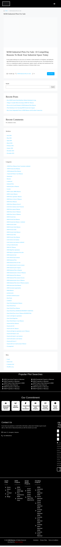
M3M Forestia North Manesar (13, 227)
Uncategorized (10, 346)
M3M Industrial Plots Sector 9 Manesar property (18, 282)
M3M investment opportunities (14, 288)
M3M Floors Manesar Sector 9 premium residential (18, 166)
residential (9, 300)
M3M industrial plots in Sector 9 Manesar (16, 272)
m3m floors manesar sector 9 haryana (15, 206)
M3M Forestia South (11, 229)
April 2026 (9, 140)
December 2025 (10, 150)
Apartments (9, 176)
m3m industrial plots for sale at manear (16, 265)
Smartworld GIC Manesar (13, 328)
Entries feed (9, 361)
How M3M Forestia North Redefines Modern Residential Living (21, 100)
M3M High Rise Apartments (13, 249)
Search (7, 83)
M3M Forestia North (11, 224)
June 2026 (9, 135)
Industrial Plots (10, 184)
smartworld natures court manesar (14, 338)
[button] (54, 4)
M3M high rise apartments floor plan (15, 252)
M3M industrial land (11, 255)
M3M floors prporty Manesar (13, 209)
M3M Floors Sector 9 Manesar (14, 211)
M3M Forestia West (11, 234)
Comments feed (10, 364)
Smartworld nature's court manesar (15, 336)
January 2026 (10, 148)
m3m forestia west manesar (13, 239)
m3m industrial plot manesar (13, 257)
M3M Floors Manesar (12, 201)
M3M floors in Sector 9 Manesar (14, 199)
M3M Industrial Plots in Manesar (14, 270)
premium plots (10, 293)
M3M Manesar (10, 290)
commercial (9, 181)
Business (9, 178)
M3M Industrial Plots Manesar (14, 171)
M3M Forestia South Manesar (13, 232)
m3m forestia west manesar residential (15, 242)
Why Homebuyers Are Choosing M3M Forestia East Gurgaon (21, 107)
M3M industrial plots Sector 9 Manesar (16, 280)
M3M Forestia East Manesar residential (16, 222)
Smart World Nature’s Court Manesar (15, 321)
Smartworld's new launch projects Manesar (16, 343)
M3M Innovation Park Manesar (14, 285)
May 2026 (9, 138)
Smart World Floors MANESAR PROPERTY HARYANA (20, 310)
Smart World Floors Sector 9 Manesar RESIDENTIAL (19, 313)
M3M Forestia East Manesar (13, 168)
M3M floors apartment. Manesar (14, 196)
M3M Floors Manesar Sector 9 (14, 204)
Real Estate (9, 298)
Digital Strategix (19, 542)
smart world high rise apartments (14, 315)
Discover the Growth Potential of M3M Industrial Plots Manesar (21, 105)
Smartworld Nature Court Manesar (15, 173)
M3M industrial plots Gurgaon (14, 267)
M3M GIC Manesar (11, 247)
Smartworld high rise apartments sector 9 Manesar (18, 331)
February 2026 (10, 145)
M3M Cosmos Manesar (12, 194)
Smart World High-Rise (12, 318)
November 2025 (10, 153)
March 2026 (9, 143)
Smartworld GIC (10, 326)
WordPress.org (10, 366)
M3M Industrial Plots (12, 260)
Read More (50, 73)
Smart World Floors (11, 305)
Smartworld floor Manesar (13, 323)
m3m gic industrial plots (12, 244)
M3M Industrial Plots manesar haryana (15, 277)
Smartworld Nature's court (13, 333)
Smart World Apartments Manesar (14, 303)
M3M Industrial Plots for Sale (24, 73)
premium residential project (13, 295)
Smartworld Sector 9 (11, 341)
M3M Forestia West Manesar (13, 237)
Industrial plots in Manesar (13, 186)
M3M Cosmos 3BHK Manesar (14, 191)
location (9, 189)
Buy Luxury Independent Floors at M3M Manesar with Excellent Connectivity (24, 110)
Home (6, 10)
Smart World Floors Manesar (13, 308)
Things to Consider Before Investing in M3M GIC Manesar (20, 102)
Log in (8, 359)
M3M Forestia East (11, 217)
